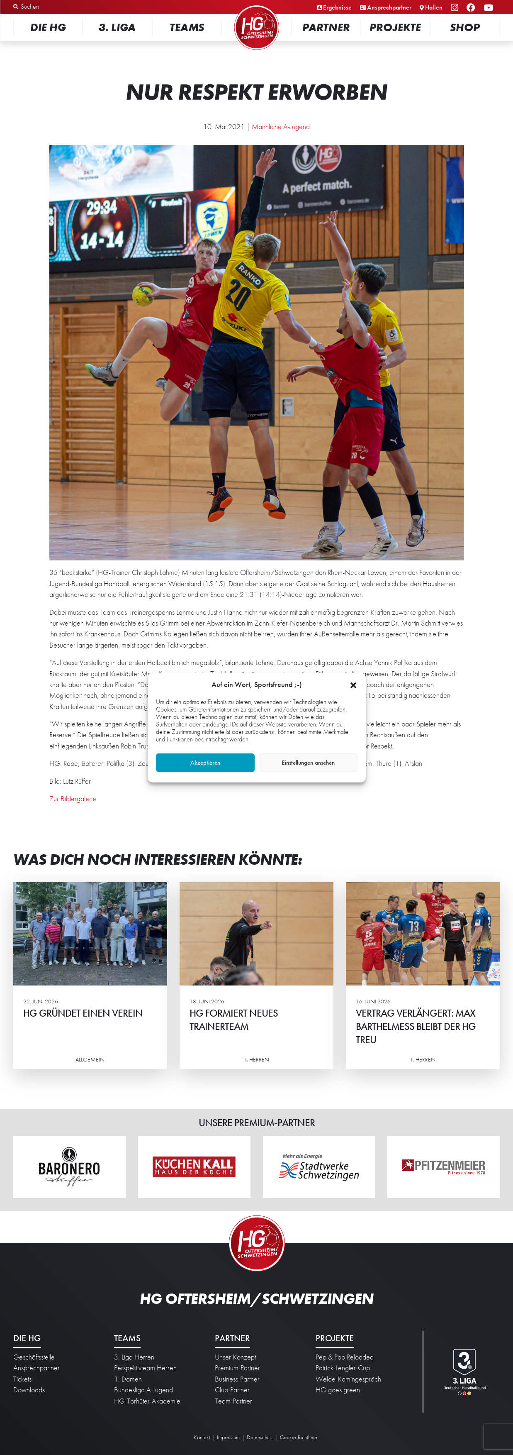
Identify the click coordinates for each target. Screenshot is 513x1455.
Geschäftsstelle (34, 1357)
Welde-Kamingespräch (348, 1379)
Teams (187, 27)
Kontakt (202, 1437)
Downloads (29, 1389)
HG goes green (338, 1389)
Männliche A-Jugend (281, 126)
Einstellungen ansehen (308, 762)
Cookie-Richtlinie (298, 1437)
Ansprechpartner (389, 7)
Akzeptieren (205, 762)
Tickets (22, 1379)
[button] (353, 684)
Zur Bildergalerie (72, 798)
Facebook (472, 8)
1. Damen (128, 1379)
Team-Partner (233, 1401)
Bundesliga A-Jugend (143, 1389)
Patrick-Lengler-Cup (343, 1367)
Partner (326, 27)
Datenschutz (260, 1437)
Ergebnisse (337, 7)
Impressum (228, 1437)
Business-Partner (237, 1379)
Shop (465, 27)
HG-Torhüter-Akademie (147, 1401)
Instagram (456, 8)
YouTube (489, 8)
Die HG (48, 27)
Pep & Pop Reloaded (345, 1357)
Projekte (395, 27)
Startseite (257, 6)
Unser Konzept (235, 1357)
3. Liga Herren (134, 1357)
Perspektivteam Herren (145, 1367)
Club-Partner (232, 1389)
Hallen (433, 7)
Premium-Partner (237, 1367)
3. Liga (117, 27)
